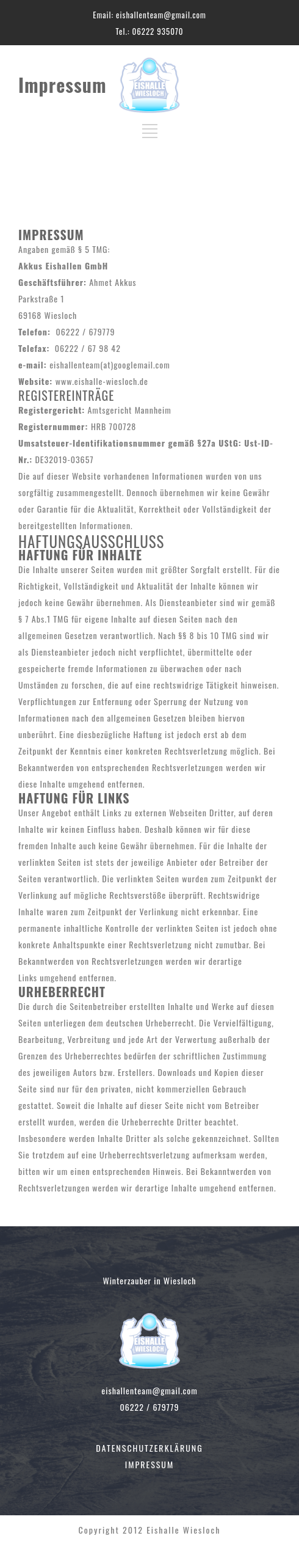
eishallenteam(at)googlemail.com (109, 364)
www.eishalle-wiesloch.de (102, 381)
